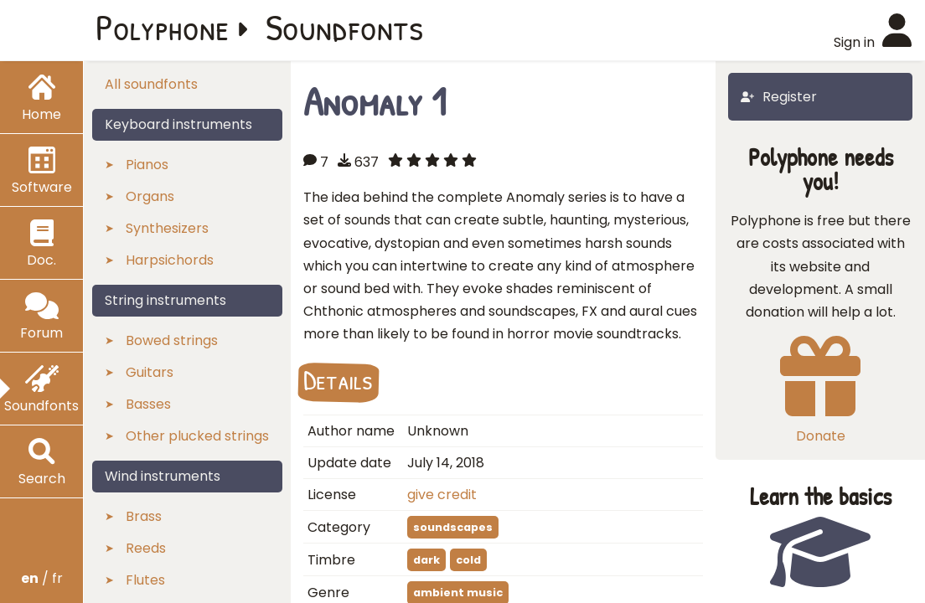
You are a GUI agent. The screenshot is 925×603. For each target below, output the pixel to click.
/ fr (42, 578)
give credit (442, 494)
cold (468, 560)
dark (426, 560)
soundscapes (453, 527)
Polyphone (163, 27)
